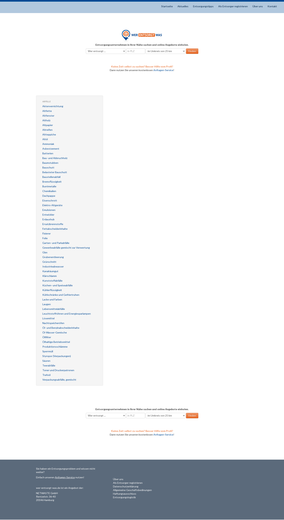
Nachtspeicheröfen (53, 323)
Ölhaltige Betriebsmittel (56, 341)
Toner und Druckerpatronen (58, 370)
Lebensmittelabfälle (53, 308)
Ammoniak (48, 143)
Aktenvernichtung (52, 106)
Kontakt (272, 6)
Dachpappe (48, 195)
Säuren (46, 360)
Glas (44, 252)
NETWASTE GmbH (47, 493)
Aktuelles (183, 6)
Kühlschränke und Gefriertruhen (60, 294)
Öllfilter (46, 337)
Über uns (257, 6)
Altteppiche (49, 134)
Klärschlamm (49, 275)
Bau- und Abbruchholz (54, 158)
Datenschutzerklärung (125, 486)
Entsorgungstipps (203, 6)
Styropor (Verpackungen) (56, 356)
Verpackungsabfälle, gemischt (59, 379)
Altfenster (48, 115)
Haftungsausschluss (124, 493)
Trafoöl (46, 374)
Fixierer (46, 233)
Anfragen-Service (163, 70)
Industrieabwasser (53, 266)
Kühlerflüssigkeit (52, 290)
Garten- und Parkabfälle (55, 242)
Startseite (167, 6)
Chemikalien (49, 191)
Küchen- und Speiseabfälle (57, 285)
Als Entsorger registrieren (233, 6)
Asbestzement (50, 148)
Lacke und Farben (52, 299)
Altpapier (47, 125)
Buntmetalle (49, 186)
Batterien (47, 153)
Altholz (46, 120)
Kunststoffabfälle (52, 280)
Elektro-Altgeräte (52, 205)
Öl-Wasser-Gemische (54, 332)
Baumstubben (50, 162)
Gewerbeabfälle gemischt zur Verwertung (66, 247)
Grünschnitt (49, 261)
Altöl (45, 139)
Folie (45, 238)
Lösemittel (48, 318)
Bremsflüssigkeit (52, 181)
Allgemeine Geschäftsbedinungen (132, 490)
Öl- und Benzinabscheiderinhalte (60, 327)
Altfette (47, 110)
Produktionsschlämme (55, 346)
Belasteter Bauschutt (54, 172)
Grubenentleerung (53, 257)
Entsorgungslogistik (124, 497)
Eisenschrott (49, 200)
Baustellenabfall (51, 176)
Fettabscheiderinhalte (55, 228)
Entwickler (48, 214)
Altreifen (47, 129)
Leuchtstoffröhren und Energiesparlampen (66, 313)
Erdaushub (48, 219)
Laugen (46, 304)
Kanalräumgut (50, 271)
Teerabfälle (48, 365)
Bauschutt (48, 167)
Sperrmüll (47, 351)
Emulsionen (48, 209)
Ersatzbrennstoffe (52, 224)
